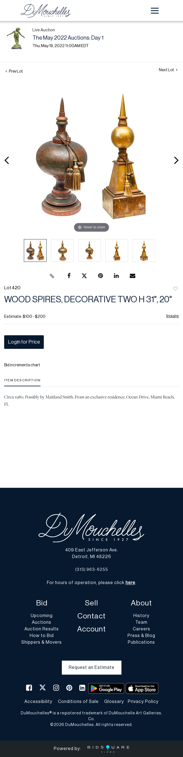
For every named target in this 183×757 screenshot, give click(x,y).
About (141, 603)
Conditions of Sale (78, 701)
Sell (91, 603)
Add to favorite (175, 289)
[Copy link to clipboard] (52, 276)
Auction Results (41, 629)
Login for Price (24, 341)
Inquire (172, 316)
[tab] (22, 382)
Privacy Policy (143, 701)
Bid (41, 603)
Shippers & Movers (41, 642)
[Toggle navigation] (154, 11)
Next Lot (168, 70)
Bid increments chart (22, 365)
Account (91, 629)
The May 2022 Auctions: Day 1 (67, 38)
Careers (141, 629)
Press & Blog (141, 636)
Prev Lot (14, 71)
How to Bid (42, 636)
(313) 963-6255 (91, 569)
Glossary (114, 701)
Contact (91, 616)
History (141, 616)
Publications (141, 642)
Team (141, 622)
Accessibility (38, 701)
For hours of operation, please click (91, 583)
